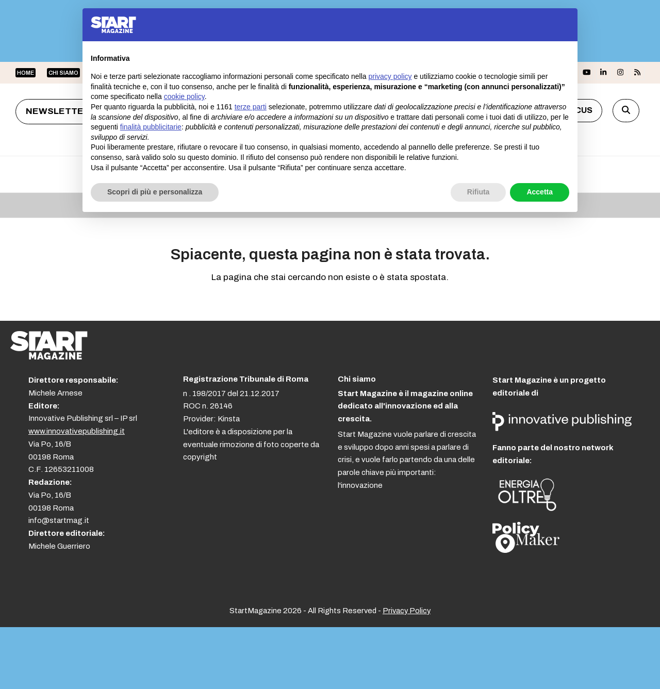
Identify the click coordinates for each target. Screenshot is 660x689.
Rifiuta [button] (478, 192)
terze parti (251, 107)
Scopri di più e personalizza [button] (154, 192)
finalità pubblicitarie (151, 127)
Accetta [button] (539, 192)
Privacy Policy (407, 610)
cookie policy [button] (184, 96)
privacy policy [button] (390, 76)
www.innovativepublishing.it (76, 431)
